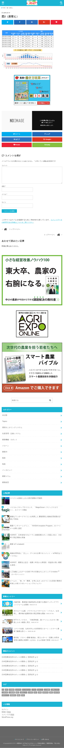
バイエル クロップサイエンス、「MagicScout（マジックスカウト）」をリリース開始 (34, 508)
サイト (4, 202)
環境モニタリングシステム (12, 427)
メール (4, 194)
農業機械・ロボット (9, 440)
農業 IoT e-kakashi (17, 544)
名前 (4, 186)
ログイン (5, 709)
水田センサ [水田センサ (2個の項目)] (23, 692)
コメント (5, 165)
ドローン (5, 446)
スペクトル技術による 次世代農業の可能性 (26, 498)
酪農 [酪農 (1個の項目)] (18, 695)
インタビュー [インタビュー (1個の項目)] (26, 689)
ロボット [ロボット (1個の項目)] (40, 689)
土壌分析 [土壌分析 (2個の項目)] (4, 692)
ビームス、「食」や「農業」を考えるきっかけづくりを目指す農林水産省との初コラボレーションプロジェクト (36, 582)
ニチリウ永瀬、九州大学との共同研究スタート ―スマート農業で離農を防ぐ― (30, 630)
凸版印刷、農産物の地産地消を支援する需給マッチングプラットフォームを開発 (30, 604)
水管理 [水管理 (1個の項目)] (30, 692)
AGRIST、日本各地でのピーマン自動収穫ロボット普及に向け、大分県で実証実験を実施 (35, 536)
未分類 (4, 415)
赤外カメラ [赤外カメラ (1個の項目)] (5, 695)
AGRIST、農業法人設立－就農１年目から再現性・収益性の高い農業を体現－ (35, 564)
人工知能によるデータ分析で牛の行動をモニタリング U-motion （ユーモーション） (34, 572)
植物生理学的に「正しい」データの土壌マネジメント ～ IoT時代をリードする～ (36, 554)
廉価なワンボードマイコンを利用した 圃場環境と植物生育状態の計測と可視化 (35, 518)
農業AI (4, 452)
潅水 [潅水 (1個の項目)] (35, 692)
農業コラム (6, 476)
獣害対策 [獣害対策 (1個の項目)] (45, 692)
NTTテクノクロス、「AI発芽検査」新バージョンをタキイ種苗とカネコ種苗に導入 (30, 622)
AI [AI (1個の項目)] (2, 689)
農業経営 (5, 482)
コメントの (8, 715)
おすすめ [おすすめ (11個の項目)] (18, 689)
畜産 (4, 458)
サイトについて (19, 739)
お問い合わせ (45, 739)
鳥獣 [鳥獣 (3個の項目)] (23, 695)
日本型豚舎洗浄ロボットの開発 (13, 657)
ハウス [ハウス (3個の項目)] (34, 689)
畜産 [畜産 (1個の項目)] (51, 692)
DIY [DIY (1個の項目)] (6, 689)
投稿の (6, 712)
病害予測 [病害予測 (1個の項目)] (56, 692)
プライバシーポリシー (32, 739)
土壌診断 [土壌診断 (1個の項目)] (11, 692)
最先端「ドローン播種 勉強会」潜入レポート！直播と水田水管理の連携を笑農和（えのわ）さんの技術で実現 (30, 639)
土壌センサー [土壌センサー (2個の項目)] (55, 689)
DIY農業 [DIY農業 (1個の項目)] (11, 689)
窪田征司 (31, 657)
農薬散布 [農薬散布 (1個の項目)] (12, 695)
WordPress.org (7, 717)
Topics (4, 421)
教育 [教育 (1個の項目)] (17, 692)
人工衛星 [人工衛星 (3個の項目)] (46, 689)
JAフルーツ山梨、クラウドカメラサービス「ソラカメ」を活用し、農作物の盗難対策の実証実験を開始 (30, 613)
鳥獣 (4, 464)
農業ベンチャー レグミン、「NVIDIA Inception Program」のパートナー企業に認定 (35, 527)
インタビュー (7, 470)
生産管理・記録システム (11, 433)
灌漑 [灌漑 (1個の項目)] (40, 692)
